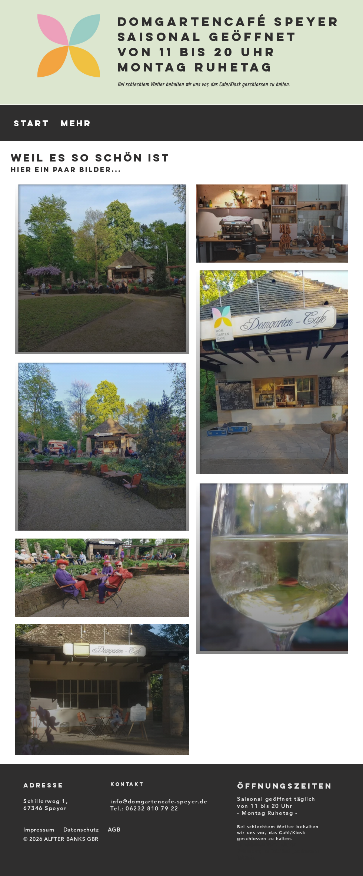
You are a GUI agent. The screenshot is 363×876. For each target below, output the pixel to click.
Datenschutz (81, 829)
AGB (114, 829)
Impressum (38, 829)
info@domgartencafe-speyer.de (158, 801)
